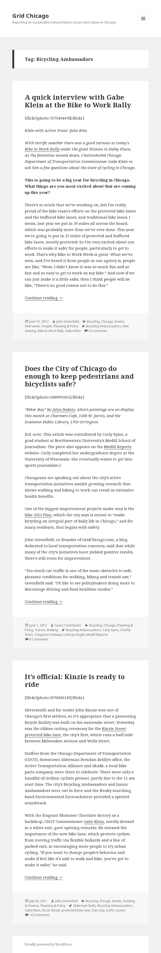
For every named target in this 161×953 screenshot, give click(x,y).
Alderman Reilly (84, 905)
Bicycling (93, 321)
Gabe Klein (73, 331)
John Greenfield (67, 321)
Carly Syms (111, 630)
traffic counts (115, 910)
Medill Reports (117, 446)
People (46, 326)
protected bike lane (76, 910)
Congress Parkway (48, 634)
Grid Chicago (30, 15)
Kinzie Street (51, 910)
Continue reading (44, 297)
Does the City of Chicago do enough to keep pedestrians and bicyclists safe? (79, 376)
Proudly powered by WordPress (48, 944)
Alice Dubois (63, 409)
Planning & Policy (65, 326)
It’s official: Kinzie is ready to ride (75, 680)
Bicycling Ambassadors (103, 326)
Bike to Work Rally (42, 149)
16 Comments (39, 915)
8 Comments (38, 639)
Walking (52, 630)
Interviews (32, 326)
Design (105, 901)
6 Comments (98, 331)
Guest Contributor (68, 625)
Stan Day (98, 910)
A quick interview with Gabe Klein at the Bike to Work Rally (78, 100)
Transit (40, 630)
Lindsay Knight (74, 634)
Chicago (107, 321)
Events (119, 321)
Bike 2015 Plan (38, 514)
